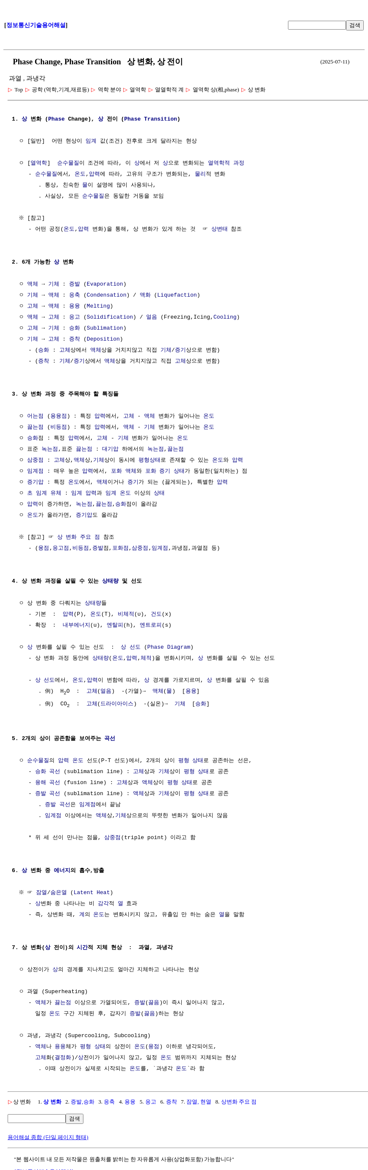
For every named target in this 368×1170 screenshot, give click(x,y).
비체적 (126, 614)
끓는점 (35, 427)
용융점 (58, 416)
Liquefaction (177, 295)
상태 (179, 471)
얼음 (151, 317)
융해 (40, 783)
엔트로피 (151, 625)
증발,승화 (82, 1102)
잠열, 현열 (198, 1102)
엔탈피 (115, 625)
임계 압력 (84, 493)
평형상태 (149, 460)
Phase (56, 119)
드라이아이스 (116, 704)
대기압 (110, 449)
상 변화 (52, 1102)
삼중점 (35, 460)
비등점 (58, 427)
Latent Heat (93, 893)
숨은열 (60, 893)
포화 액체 (123, 471)
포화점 (120, 548)
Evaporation (105, 284)
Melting (98, 306)
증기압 (35, 482)
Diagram (179, 647)
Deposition (103, 339)
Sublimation (105, 328)
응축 (74, 295)
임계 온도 (118, 493)
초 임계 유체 (44, 493)
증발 (74, 284)
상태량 (110, 581)
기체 (53, 284)
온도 (80, 174)
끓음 (153, 1004)
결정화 (63, 1059)
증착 (74, 339)
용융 (74, 306)
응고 (74, 317)
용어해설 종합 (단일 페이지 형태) (48, 1138)
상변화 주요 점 (239, 1102)
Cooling (225, 317)
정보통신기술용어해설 (36, 25)
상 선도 (131, 647)
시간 (82, 949)
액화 (145, 295)
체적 (146, 658)
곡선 (109, 739)
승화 (74, 328)
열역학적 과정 (226, 163)
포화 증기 (158, 471)
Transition (160, 119)
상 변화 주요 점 (79, 537)
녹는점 (50, 449)
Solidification (110, 317)
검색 (354, 25)
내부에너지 (76, 625)
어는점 (35, 416)
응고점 (61, 548)
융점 (43, 548)
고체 (32, 306)
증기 (180, 350)
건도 (156, 614)
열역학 (38, 163)
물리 (200, 174)
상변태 (219, 229)
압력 (94, 174)
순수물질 (68, 163)
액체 (32, 284)
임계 (91, 141)
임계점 (35, 471)
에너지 (62, 871)
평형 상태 (191, 761)
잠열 (42, 893)
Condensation (107, 295)
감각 (103, 904)
